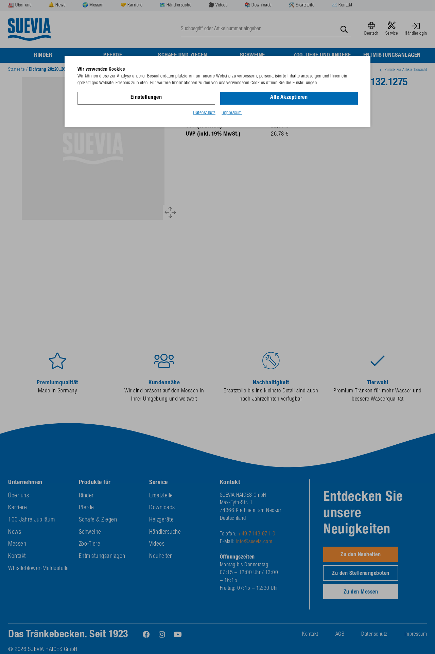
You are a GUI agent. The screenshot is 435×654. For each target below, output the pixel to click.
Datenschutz (204, 113)
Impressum (232, 113)
